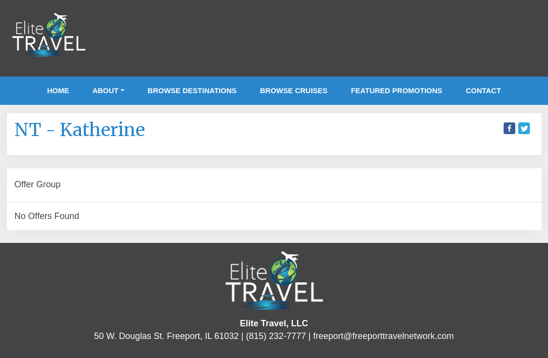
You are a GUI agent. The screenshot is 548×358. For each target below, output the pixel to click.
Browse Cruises (293, 90)
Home (58, 90)
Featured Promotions (396, 90)
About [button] (105, 90)
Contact (483, 90)
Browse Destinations (192, 90)
